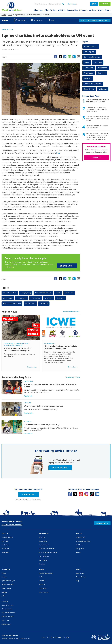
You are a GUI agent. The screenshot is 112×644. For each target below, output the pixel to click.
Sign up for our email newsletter (95, 20)
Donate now (67, 266)
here (58, 153)
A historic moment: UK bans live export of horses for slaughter (18, 349)
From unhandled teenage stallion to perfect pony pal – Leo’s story (97, 101)
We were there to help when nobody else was (43, 406)
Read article (32, 367)
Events (58, 293)
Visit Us (62, 10)
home (4, 15)
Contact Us (72, 4)
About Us (38, 10)
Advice (92, 10)
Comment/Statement (43, 293)
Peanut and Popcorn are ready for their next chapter (97, 126)
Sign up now (28, 494)
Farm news (69, 293)
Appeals (4, 592)
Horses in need (43, 545)
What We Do (50, 10)
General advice (43, 592)
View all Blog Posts (72, 377)
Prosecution (35, 298)
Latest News (20, 20)
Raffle (3, 596)
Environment (43, 588)
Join (94, 4)
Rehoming (48, 298)
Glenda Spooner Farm (83, 541)
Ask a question (6, 624)
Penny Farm (80, 549)
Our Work (5, 541)
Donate (104, 4)
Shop (107, 10)
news (10, 15)
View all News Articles (71, 312)
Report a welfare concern (12, 525)
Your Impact (5, 549)
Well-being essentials (45, 573)
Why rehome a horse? (8, 613)
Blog (51, 20)
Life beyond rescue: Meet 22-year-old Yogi (42, 424)
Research (60, 298)
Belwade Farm (80, 537)
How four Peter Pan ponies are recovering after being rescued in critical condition (96, 109)
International (7, 30)
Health (41, 577)
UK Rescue (44, 303)
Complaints (66, 637)
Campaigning (26, 293)
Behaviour (42, 584)
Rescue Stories (37, 20)
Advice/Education (9, 293)
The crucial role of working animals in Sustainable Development (60, 347)
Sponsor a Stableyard (8, 581)
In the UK (42, 537)
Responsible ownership (12, 303)
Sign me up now (60, 468)
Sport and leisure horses (47, 549)
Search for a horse (7, 605)
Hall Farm (79, 545)
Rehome (83, 10)
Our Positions (43, 560)
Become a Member (7, 584)
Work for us (5, 552)
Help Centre (5, 620)
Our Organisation (7, 537)
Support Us (72, 10)
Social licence (30, 303)
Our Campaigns (44, 556)
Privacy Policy (46, 637)
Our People (5, 545)
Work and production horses (48, 552)
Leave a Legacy (6, 588)
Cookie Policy (57, 637)
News (101, 10)
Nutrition (42, 581)
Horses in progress (7, 616)
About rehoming (7, 609)
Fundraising (7, 298)
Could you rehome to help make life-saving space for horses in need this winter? (97, 118)
